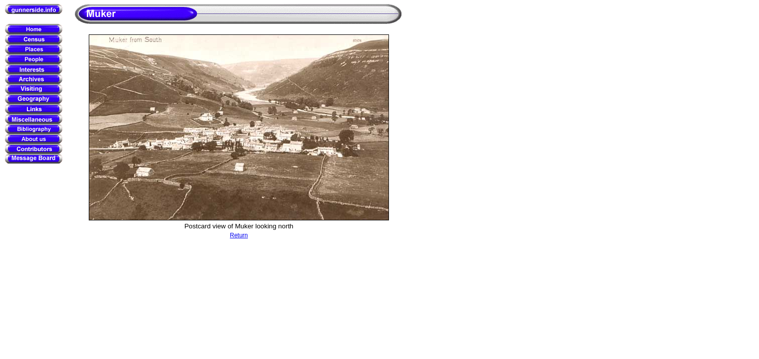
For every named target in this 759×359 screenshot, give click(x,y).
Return (239, 235)
